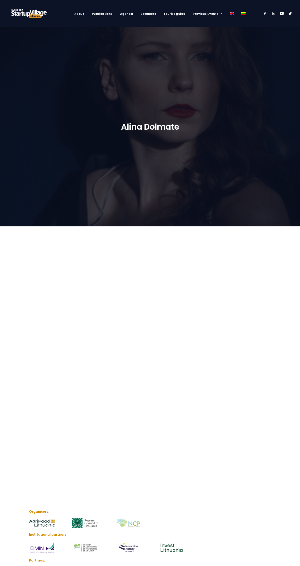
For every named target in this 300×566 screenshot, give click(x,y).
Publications (102, 14)
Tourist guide (174, 14)
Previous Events (207, 14)
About (79, 14)
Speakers (148, 14)
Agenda (126, 14)
